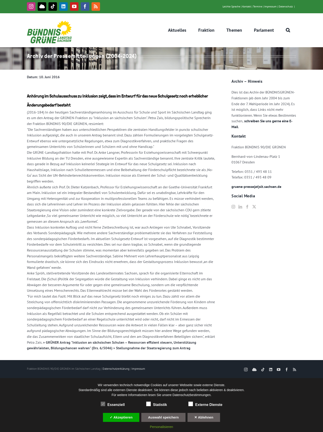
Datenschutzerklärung (116, 369)
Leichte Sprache (231, 6)
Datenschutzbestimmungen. (192, 395)
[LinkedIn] (240, 207)
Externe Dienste (205, 404)
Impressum (270, 6)
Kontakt (246, 6)
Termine (257, 6)
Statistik (156, 404)
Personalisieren (161, 427)
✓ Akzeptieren (121, 417)
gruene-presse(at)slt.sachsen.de (256, 186)
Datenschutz (286, 6)
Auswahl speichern (163, 417)
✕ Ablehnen (203, 417)
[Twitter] (254, 207)
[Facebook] (247, 207)
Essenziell (113, 404)
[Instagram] (233, 207)
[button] (288, 30)
